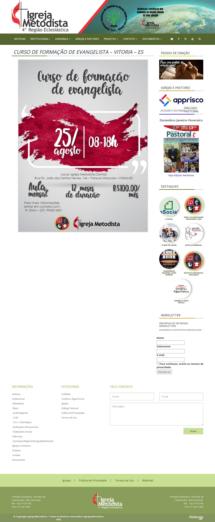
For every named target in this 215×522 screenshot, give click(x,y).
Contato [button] (130, 38)
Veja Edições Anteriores (181, 175)
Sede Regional (20, 412)
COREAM (65, 394)
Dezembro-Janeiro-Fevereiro (181, 120)
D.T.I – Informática (22, 422)
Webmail (147, 480)
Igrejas (64, 403)
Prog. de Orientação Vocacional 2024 (193, 218)
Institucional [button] (40, 38)
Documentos (18, 459)
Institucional (18, 398)
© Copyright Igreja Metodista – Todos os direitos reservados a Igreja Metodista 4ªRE (58, 518)
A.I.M (15, 417)
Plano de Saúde (169, 245)
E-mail (160, 355)
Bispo (15, 408)
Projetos (16, 450)
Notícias (19, 38)
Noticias (16, 394)
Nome (160, 337)
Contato (16, 455)
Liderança (17, 436)
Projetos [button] (111, 38)
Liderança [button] (62, 38)
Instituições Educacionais (25, 426)
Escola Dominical (193, 245)
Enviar (193, 431)
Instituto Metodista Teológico (193, 274)
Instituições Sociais (22, 431)
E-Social (169, 219)
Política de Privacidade (72, 412)
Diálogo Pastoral (69, 408)
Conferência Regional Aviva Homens (169, 273)
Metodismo (18, 403)
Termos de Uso (69, 417)
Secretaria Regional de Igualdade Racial (33, 441)
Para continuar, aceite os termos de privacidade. (180, 365)
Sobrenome (163, 346)
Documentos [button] (152, 38)
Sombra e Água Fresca (181, 302)
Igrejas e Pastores (87, 38)
